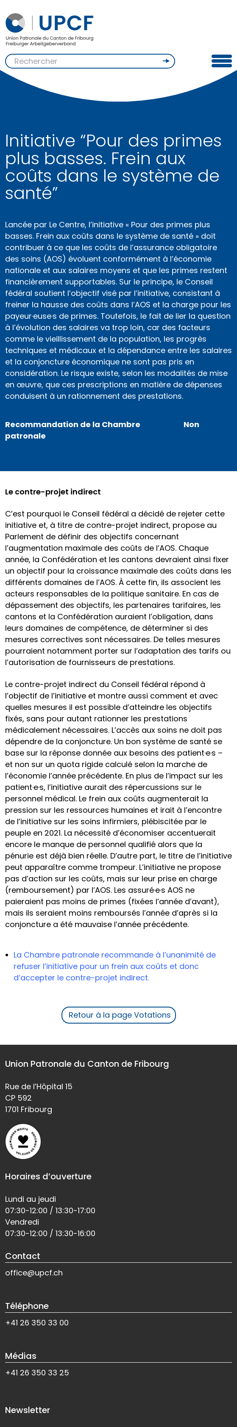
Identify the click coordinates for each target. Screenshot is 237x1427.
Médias (20, 1356)
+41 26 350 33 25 (37, 1372)
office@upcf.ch (34, 1272)
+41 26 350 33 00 (37, 1322)
